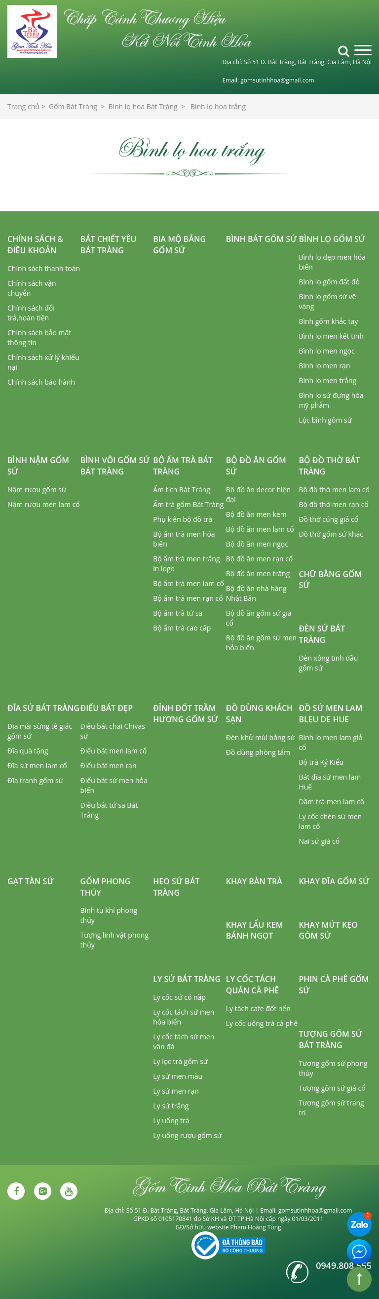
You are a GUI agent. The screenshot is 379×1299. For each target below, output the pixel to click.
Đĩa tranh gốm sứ (35, 780)
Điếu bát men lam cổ (113, 750)
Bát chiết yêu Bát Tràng (108, 245)
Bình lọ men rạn (324, 365)
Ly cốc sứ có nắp (179, 997)
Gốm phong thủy (105, 887)
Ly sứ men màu (177, 1076)
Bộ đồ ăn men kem (256, 514)
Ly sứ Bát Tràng (187, 979)
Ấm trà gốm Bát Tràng (188, 504)
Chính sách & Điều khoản (35, 245)
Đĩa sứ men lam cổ (37, 765)
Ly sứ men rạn (176, 1091)
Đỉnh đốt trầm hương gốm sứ (185, 714)
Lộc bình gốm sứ (325, 420)
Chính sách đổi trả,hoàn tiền (31, 312)
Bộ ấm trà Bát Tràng (183, 466)
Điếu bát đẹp (106, 708)
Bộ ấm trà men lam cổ (188, 583)
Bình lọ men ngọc (326, 350)
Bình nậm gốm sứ (38, 466)
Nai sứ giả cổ (319, 841)
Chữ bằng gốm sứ (330, 580)
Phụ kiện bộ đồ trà (182, 519)
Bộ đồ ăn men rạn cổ (259, 558)
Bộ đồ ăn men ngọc (257, 544)
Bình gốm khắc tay (328, 321)
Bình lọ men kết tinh (331, 336)
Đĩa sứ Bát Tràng (43, 708)
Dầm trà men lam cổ (331, 801)
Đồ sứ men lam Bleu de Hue (330, 714)
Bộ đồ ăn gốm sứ (256, 466)
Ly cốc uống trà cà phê (262, 1023)
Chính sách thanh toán (43, 268)
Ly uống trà (171, 1120)
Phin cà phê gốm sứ (334, 985)
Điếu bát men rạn (108, 765)
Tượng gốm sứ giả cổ (332, 1088)
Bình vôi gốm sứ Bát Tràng (115, 466)
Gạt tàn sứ (30, 881)
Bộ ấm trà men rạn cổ (188, 598)
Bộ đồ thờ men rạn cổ (333, 504)
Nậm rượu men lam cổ (43, 504)
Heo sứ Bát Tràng (176, 887)
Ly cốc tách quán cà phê (252, 985)
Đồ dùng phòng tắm (258, 752)
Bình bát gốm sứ (261, 239)
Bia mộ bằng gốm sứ (179, 245)
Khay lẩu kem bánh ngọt (254, 930)
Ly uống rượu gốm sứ (187, 1135)
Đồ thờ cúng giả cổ (328, 519)
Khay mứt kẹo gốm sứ (328, 930)
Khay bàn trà (254, 881)
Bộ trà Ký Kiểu (321, 762)
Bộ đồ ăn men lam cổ (260, 529)
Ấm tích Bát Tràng (181, 489)
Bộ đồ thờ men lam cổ (334, 489)
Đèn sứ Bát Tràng (322, 634)
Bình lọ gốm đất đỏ (329, 281)
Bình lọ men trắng (327, 380)
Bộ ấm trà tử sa (177, 613)
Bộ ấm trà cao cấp (182, 627)
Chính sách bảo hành (41, 382)
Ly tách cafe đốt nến (258, 1008)
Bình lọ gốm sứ (332, 239)
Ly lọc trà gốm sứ (180, 1061)
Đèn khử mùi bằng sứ (260, 737)
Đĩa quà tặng (27, 750)
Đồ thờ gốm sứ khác (331, 534)
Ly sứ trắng (171, 1105)
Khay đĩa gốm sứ (334, 881)
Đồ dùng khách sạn (259, 714)
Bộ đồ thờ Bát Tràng (329, 466)
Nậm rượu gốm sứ (36, 489)
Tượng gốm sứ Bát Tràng (330, 1039)
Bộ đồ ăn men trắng (258, 573)
